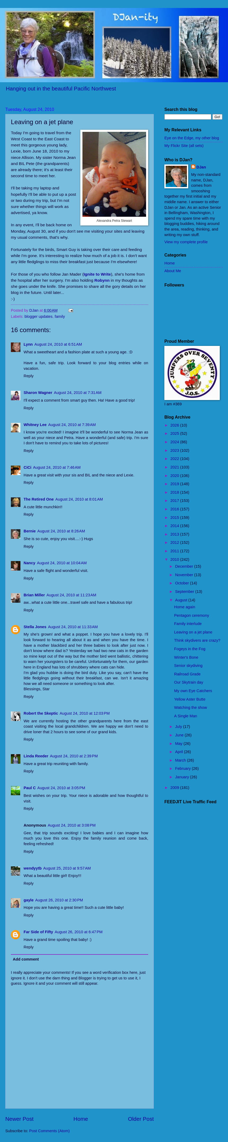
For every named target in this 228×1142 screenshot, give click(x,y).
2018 (175, 492)
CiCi (27, 467)
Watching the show (190, 707)
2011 (175, 551)
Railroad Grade (187, 674)
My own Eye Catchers (193, 691)
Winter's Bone (186, 657)
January (182, 777)
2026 (175, 425)
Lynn (28, 344)
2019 (175, 484)
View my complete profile (186, 242)
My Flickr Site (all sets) (184, 146)
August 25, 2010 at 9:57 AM (67, 868)
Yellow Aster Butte (189, 699)
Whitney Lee (35, 425)
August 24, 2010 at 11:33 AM (73, 627)
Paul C (30, 788)
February (183, 768)
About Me (172, 271)
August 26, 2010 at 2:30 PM (59, 900)
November (184, 575)
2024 (175, 442)
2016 (175, 509)
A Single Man (185, 716)
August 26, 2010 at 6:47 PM (78, 932)
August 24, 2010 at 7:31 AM (78, 392)
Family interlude (188, 624)
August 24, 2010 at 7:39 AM (72, 425)
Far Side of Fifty (38, 932)
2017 (175, 500)
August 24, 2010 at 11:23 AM (71, 595)
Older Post (141, 1119)
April (179, 752)
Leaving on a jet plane (193, 632)
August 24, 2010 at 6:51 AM (58, 344)
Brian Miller (34, 595)
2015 (175, 517)
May (179, 743)
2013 (175, 534)
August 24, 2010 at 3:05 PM (61, 788)
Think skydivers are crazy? (197, 640)
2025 (175, 433)
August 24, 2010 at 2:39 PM (74, 756)
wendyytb (33, 868)
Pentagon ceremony (191, 615)
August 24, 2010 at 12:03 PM (85, 713)
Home (80, 1119)
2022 (175, 459)
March (181, 760)
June (180, 735)
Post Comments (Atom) (49, 1131)
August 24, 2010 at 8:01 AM (79, 499)
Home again (184, 607)
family (60, 316)
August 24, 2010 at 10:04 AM (62, 563)
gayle (29, 900)
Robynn (101, 280)
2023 (175, 450)
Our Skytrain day (188, 682)
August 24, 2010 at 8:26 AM (61, 531)
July (179, 726)
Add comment (26, 959)
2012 (175, 542)
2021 (175, 467)
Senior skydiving (188, 665)
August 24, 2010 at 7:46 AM (57, 467)
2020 (175, 476)
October (182, 583)
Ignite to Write (97, 274)
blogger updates (39, 316)
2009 (175, 787)
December (184, 566)
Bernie (30, 531)
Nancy (29, 563)
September (185, 591)
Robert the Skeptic (41, 713)
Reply (29, 376)
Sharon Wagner (38, 392)
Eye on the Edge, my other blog (191, 138)
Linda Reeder (36, 756)
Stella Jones (35, 627)
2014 (175, 526)
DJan (201, 167)
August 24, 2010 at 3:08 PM (71, 825)
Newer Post (19, 1119)
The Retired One (39, 499)
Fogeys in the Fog (189, 649)
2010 (175, 559)
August (181, 600)
